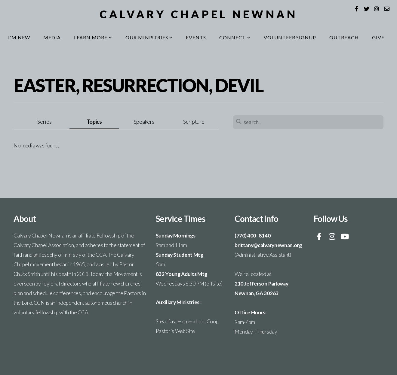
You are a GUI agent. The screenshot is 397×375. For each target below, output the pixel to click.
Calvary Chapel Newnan (199, 14)
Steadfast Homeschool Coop (187, 321)
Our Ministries (149, 37)
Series (44, 121)
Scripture (193, 121)
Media (52, 37)
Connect (235, 37)
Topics (94, 121)
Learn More (93, 37)
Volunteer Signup (290, 37)
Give (378, 37)
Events (196, 37)
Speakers (144, 121)
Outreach (344, 37)
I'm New (19, 37)
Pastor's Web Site (175, 331)
